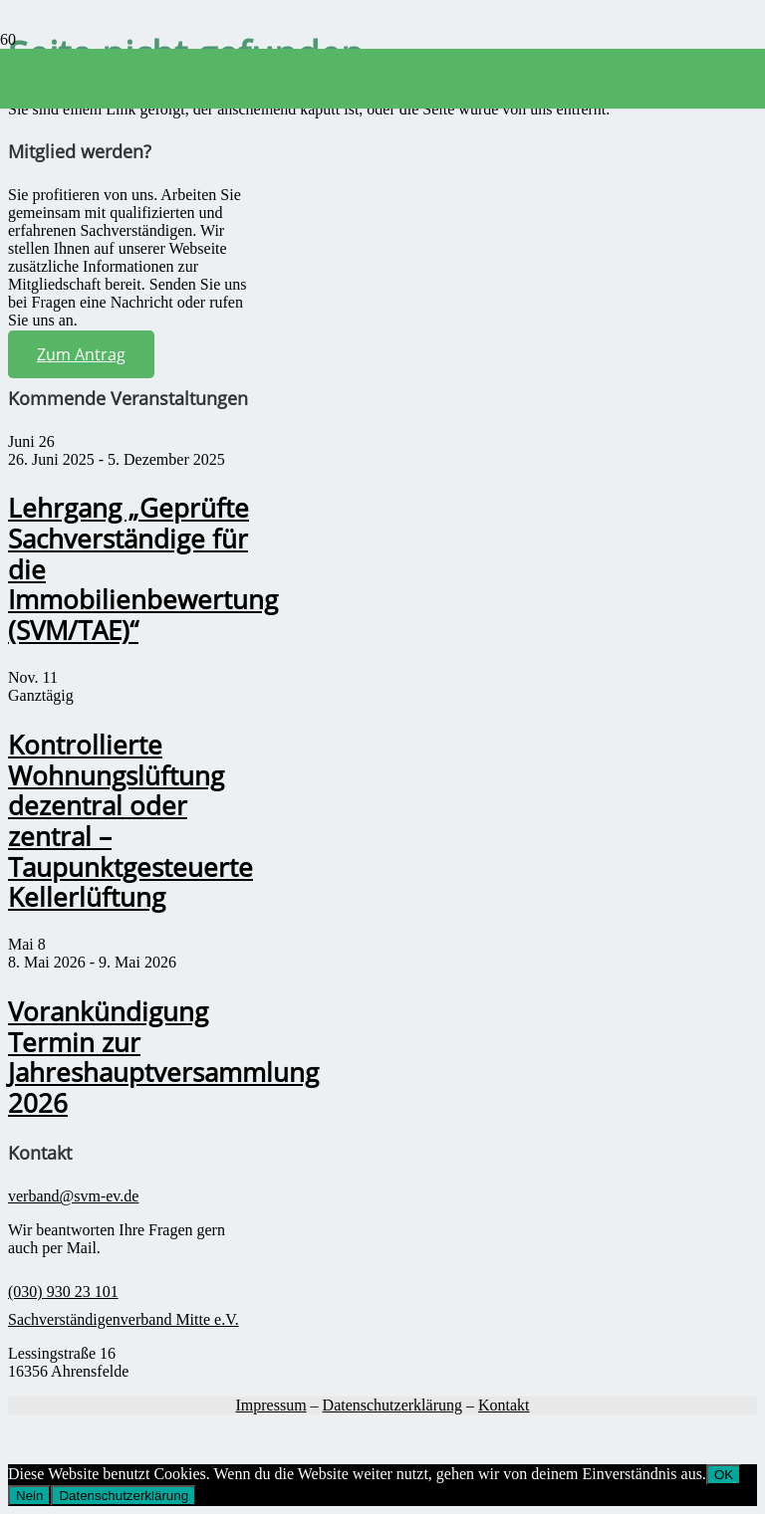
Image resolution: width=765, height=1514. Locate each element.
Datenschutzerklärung (392, 1405)
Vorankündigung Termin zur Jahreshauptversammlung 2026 (163, 1057)
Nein (29, 1495)
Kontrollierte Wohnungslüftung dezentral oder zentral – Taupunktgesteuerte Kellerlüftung (130, 822)
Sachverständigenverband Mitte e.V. (123, 1319)
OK (723, 1474)
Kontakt (504, 1405)
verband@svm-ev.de (73, 1196)
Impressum (270, 1405)
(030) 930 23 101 (63, 1291)
